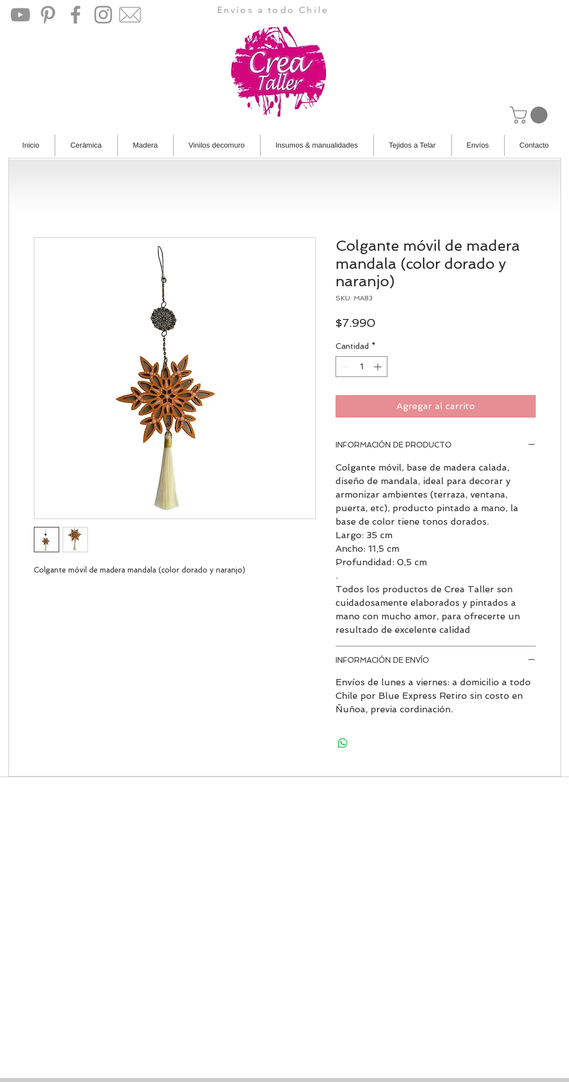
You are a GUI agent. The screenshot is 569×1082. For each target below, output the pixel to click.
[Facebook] (75, 14)
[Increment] (379, 366)
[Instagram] (103, 14)
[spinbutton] (361, 366)
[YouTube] (20, 14)
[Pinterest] (48, 14)
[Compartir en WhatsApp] (343, 743)
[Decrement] (344, 366)
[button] (531, 115)
